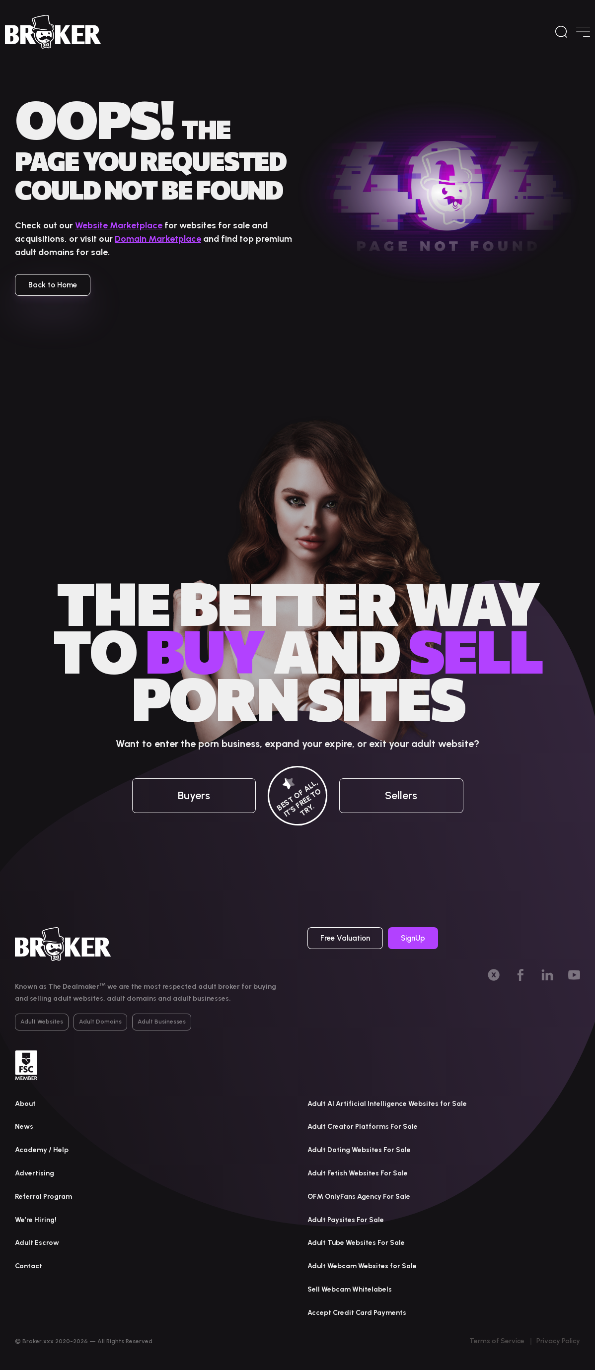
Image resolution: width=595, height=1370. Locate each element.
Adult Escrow (37, 1242)
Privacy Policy (558, 1341)
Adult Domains (100, 1021)
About (25, 1103)
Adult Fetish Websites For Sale (357, 1173)
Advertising (34, 1173)
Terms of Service (496, 1341)
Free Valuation (345, 938)
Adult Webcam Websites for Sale (362, 1266)
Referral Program (43, 1196)
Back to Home (52, 284)
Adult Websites (41, 1021)
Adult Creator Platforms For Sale (362, 1126)
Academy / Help (42, 1150)
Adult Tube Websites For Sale (356, 1242)
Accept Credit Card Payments (356, 1312)
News (24, 1126)
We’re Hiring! (36, 1220)
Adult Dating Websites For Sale (359, 1150)
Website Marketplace (118, 225)
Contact (28, 1266)
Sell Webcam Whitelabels (349, 1289)
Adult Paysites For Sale (345, 1220)
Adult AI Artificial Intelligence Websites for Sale (387, 1103)
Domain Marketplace (158, 238)
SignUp (413, 938)
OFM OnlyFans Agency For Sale (358, 1196)
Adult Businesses (162, 1021)
